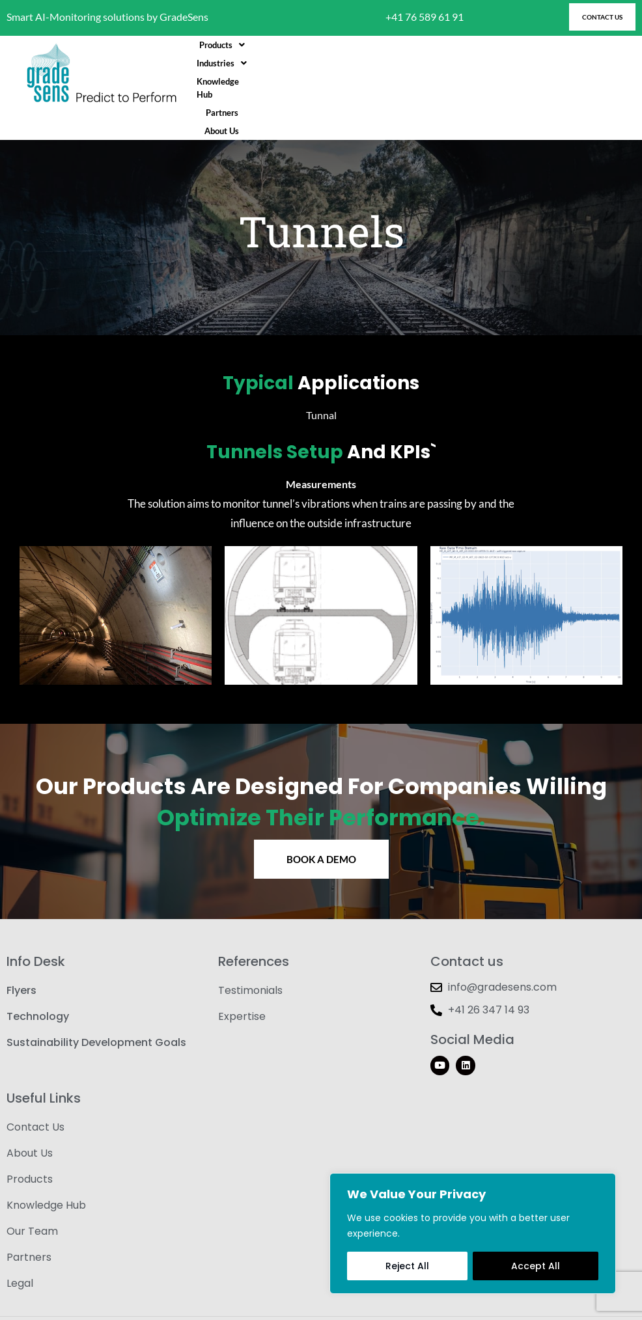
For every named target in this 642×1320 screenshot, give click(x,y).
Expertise (242, 988)
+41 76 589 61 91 (424, 16)
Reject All (407, 1265)
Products (295, 73)
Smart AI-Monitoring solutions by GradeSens (107, 16)
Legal (20, 1255)
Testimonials (250, 962)
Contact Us (35, 1099)
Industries (359, 73)
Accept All (535, 1265)
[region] (472, 1233)
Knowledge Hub (430, 73)
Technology (38, 988)
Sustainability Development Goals (96, 1014)
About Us (540, 73)
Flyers (21, 962)
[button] (295, 73)
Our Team (32, 1203)
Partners (491, 73)
